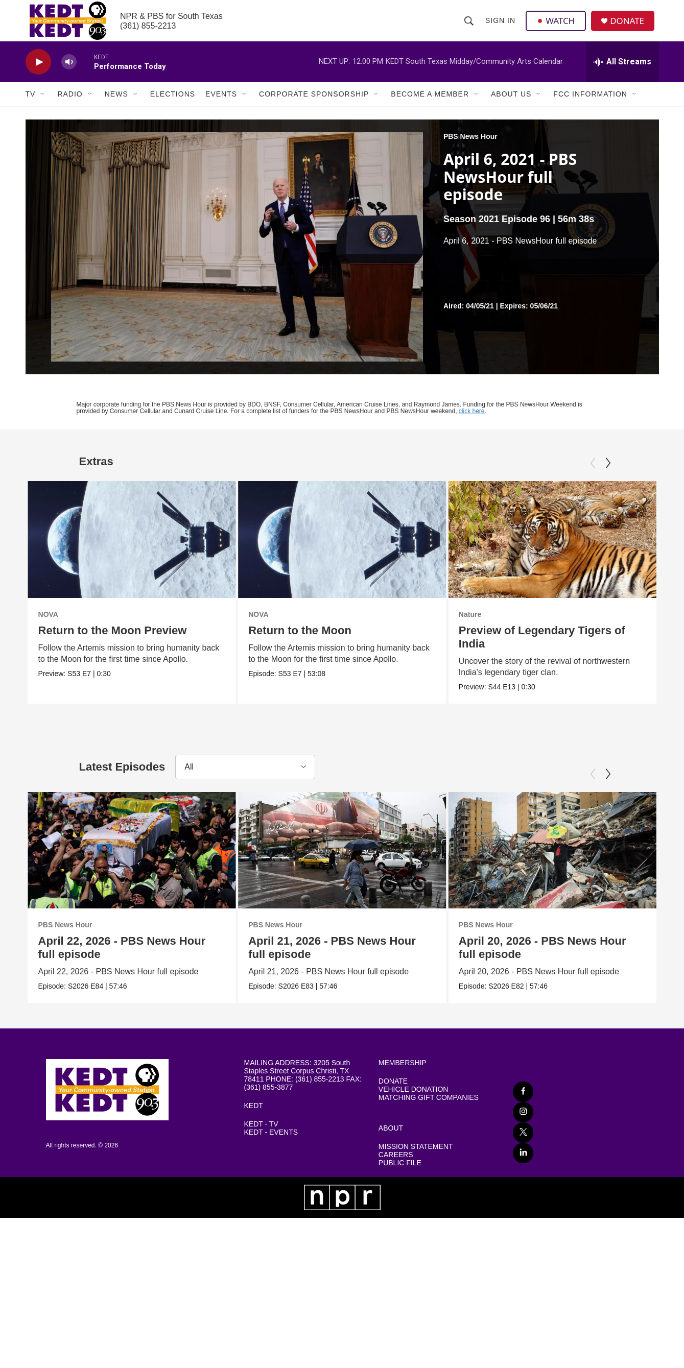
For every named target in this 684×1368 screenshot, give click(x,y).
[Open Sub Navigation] (43, 106)
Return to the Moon (304, 642)
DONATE (630, 26)
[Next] (608, 475)
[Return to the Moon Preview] (132, 551)
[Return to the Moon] (346, 551)
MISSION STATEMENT (416, 1186)
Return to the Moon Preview (112, 642)
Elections (172, 106)
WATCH (557, 26)
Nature (549, 626)
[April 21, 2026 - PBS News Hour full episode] (421, 875)
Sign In (501, 26)
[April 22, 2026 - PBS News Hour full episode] (132, 875)
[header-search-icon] (469, 26)
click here (472, 423)
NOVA (48, 626)
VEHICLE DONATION (414, 1129)
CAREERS (396, 1194)
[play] (38, 74)
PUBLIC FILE (400, 1202)
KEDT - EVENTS (271, 1171)
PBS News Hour (470, 149)
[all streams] (622, 74)
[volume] (69, 74)
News (116, 106)
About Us (511, 106)
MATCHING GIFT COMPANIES (429, 1137)
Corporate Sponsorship (314, 106)
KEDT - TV (261, 1163)
